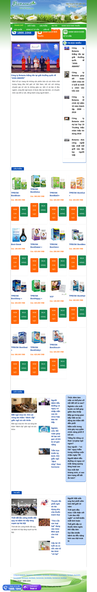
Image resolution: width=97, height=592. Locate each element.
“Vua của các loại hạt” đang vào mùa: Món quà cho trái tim (55, 529)
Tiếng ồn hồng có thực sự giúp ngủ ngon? (76, 441)
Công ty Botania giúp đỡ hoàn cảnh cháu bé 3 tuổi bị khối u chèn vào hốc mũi (78, 81)
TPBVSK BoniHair (77, 296)
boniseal (25, 578)
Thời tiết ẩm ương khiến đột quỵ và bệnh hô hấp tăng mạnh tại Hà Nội (23, 520)
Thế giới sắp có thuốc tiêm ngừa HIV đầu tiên (75, 527)
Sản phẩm (43, 26)
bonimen (29, 575)
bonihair (64, 578)
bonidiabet (38, 575)
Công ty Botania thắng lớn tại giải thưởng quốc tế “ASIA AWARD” (78, 57)
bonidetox (54, 575)
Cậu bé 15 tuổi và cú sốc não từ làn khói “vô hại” (56, 548)
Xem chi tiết (15, 214)
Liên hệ (46, 29)
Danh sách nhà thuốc (71, 26)
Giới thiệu (31, 26)
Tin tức (54, 26)
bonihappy (62, 575)
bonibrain (46, 575)
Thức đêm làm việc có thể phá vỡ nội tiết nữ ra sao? (76, 400)
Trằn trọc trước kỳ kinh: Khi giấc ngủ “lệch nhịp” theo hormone (56, 458)
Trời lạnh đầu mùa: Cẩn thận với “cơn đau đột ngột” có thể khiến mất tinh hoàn (76, 515)
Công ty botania (19, 575)
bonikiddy (48, 578)
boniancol (56, 578)
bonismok (40, 578)
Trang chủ (18, 25)
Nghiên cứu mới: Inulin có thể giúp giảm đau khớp (76, 409)
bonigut (70, 575)
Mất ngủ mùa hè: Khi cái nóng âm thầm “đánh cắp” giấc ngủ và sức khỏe (23, 417)
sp (55, 29)
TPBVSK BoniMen (77, 244)
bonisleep (17, 578)
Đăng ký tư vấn (32, 29)
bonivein (77, 575)
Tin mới (17, 493)
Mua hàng (24, 212)
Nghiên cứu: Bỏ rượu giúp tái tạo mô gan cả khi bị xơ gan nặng (56, 436)
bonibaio (32, 578)
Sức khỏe (18, 29)
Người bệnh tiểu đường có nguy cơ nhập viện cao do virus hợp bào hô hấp (55, 411)
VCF (52, 297)
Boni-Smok (16, 244)
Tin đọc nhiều (74, 43)
